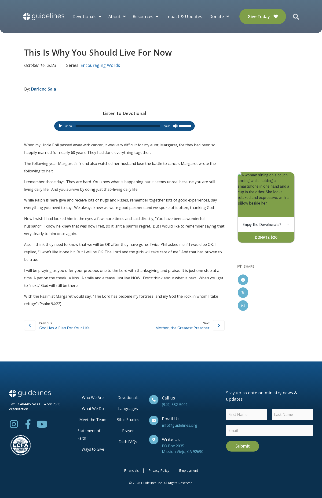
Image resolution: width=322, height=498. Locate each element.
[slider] (118, 126)
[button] (243, 279)
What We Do (93, 408)
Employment (188, 470)
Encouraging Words (100, 65)
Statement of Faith (88, 434)
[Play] (60, 126)
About (117, 16)
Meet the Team (92, 419)
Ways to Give (93, 449)
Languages (128, 408)
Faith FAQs (128, 441)
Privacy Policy (159, 470)
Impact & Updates (183, 16)
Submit (242, 446)
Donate (219, 16)
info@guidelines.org (179, 425)
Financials (131, 470)
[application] (124, 126)
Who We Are (93, 397)
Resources (145, 16)
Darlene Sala (43, 89)
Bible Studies (128, 419)
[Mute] (175, 126)
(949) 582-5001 (175, 404)
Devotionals (87, 16)
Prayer (128, 430)
